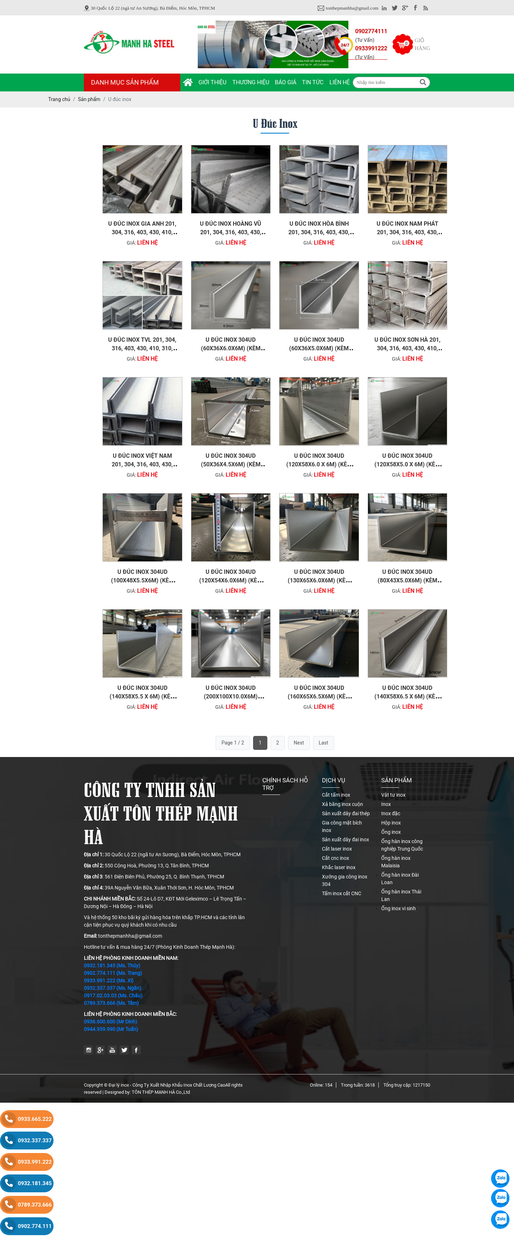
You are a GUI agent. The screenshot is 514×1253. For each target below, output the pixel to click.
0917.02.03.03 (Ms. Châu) (113, 995)
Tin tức (312, 82)
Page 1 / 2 (232, 743)
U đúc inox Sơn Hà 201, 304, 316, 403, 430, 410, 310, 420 (407, 348)
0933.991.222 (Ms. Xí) (108, 980)
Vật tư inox (393, 795)
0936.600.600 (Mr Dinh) (110, 1021)
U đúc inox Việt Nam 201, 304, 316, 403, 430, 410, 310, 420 (142, 464)
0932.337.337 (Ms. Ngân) (112, 988)
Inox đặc (390, 813)
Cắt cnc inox (335, 858)
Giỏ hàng (422, 44)
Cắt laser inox (337, 849)
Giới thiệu (212, 82)
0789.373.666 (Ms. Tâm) (111, 1003)
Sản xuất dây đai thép (346, 813)
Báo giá (285, 82)
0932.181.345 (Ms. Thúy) (112, 965)
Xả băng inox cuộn (342, 804)
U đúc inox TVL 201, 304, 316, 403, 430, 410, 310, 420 (142, 348)
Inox (386, 804)
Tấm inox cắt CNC (341, 893)
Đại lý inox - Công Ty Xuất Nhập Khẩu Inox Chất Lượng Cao (167, 1085)
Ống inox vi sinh (398, 908)
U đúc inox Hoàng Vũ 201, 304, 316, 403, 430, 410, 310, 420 (230, 232)
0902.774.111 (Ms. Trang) (113, 973)
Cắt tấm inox (336, 795)
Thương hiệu (250, 82)
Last (323, 743)
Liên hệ (339, 82)
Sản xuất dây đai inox (345, 839)
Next (299, 743)
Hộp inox (391, 823)
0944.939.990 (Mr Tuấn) (111, 1029)
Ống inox (391, 832)
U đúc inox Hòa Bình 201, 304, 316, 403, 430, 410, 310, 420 (318, 232)
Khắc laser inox (339, 867)
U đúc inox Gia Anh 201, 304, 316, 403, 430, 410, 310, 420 (142, 232)
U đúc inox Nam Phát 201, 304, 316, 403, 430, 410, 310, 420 (407, 232)
